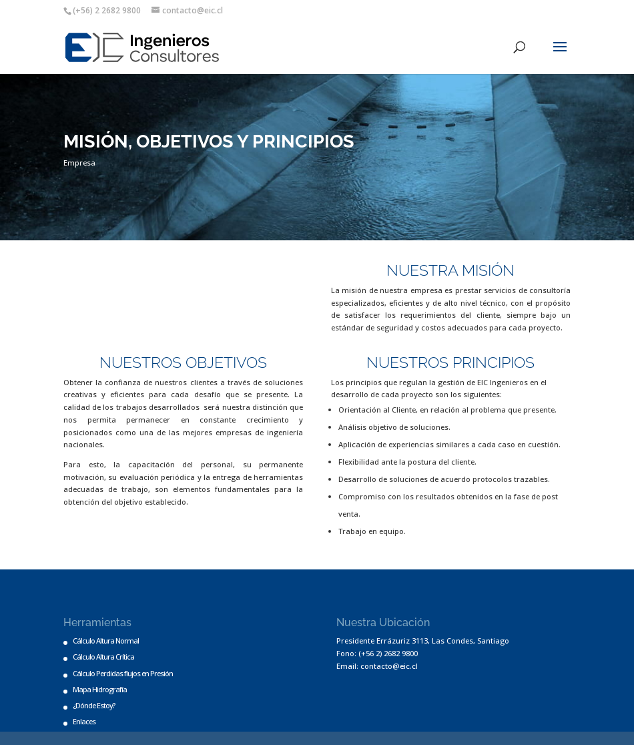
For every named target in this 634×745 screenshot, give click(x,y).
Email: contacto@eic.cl (377, 666)
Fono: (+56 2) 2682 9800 (377, 653)
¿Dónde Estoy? (94, 705)
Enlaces (84, 721)
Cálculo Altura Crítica (103, 657)
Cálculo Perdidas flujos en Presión (123, 673)
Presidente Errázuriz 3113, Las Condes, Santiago (422, 641)
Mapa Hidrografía (100, 689)
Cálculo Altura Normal (106, 641)
